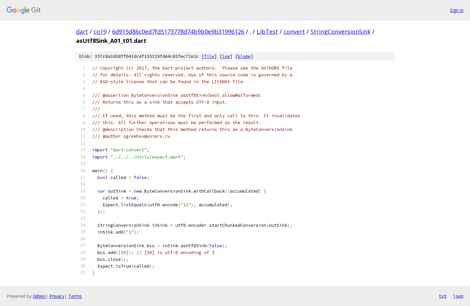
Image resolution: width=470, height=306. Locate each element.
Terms (75, 296)
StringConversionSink (341, 31)
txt (443, 296)
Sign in (457, 10)
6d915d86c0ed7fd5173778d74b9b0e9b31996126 (178, 31)
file (209, 56)
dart (82, 31)
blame (244, 56)
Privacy (56, 296)
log (226, 56)
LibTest (267, 31)
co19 (100, 31)
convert (294, 31)
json (458, 296)
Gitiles (39, 296)
